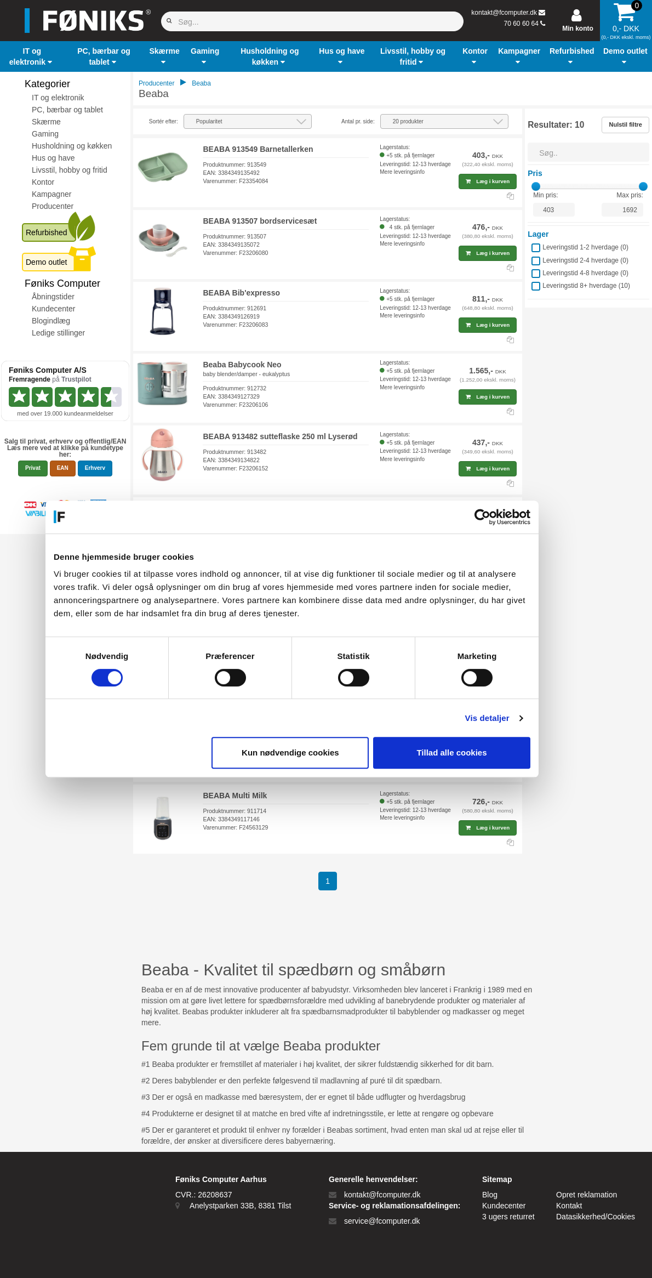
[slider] (535, 186)
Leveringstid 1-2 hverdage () (585, 247)
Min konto (577, 28)
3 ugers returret (508, 1216)
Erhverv (95, 468)
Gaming (45, 133)
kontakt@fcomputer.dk (504, 12)
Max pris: (629, 195)
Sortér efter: (163, 121)
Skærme (46, 121)
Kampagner (51, 194)
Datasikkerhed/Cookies (595, 1216)
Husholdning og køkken (72, 145)
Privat (33, 468)
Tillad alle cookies (485, 752)
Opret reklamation (586, 1194)
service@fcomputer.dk (382, 1221)
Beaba (201, 83)
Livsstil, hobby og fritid (69, 170)
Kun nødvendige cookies (324, 752)
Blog (489, 1194)
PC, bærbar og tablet (67, 109)
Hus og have (53, 158)
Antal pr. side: (358, 121)
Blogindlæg (51, 320)
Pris (535, 173)
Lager (538, 234)
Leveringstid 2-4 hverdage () (585, 260)
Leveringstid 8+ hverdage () (586, 285)
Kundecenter (53, 308)
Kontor (43, 182)
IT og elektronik (58, 97)
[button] (32, 56)
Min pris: (545, 195)
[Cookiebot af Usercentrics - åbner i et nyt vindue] (516, 517)
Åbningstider (53, 296)
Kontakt (569, 1205)
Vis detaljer (521, 718)
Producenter (52, 206)
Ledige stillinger (58, 332)
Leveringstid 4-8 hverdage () (585, 273)
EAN (62, 468)
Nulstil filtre (625, 124)
